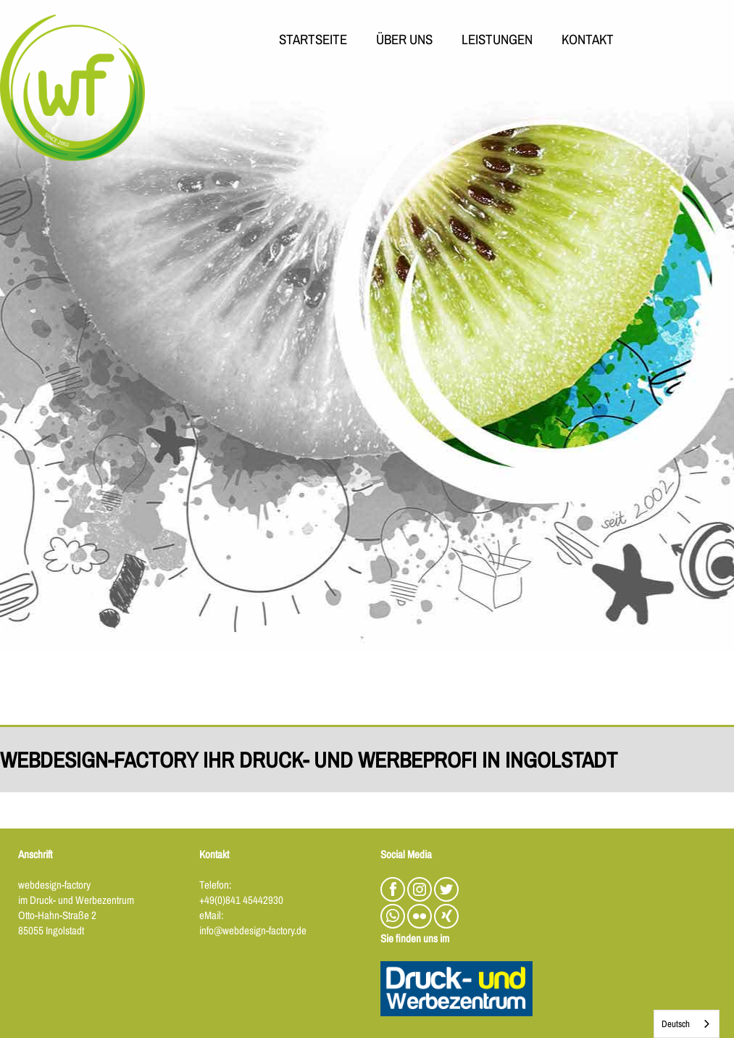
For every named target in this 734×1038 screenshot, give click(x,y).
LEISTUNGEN (497, 41)
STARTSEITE (313, 41)
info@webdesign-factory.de (252, 930)
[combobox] (687, 1024)
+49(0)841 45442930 (241, 900)
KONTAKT (588, 41)
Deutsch (676, 1024)
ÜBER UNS (404, 41)
